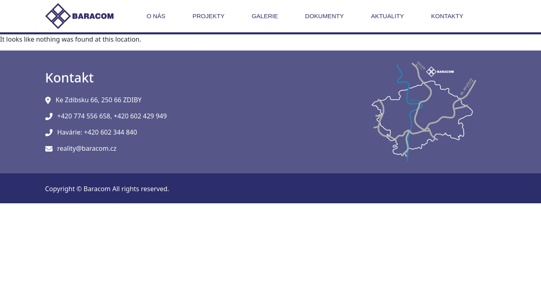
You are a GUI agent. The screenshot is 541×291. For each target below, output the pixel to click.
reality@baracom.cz (87, 148)
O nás (156, 16)
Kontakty (447, 16)
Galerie (265, 16)
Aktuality (387, 16)
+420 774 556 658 (83, 116)
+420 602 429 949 (140, 116)
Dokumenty (324, 16)
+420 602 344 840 (110, 132)
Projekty (209, 16)
